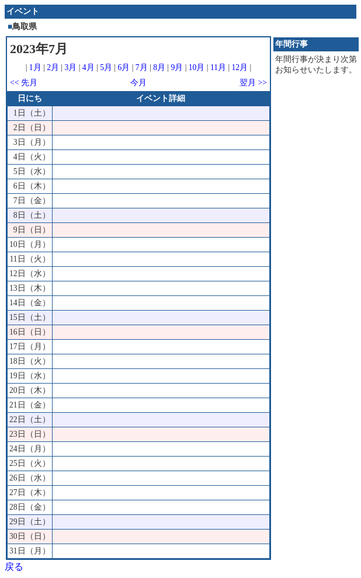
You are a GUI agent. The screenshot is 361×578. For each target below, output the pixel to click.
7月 (142, 67)
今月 (138, 82)
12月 (240, 67)
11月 (218, 67)
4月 (88, 67)
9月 (177, 67)
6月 (123, 67)
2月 (53, 67)
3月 (71, 67)
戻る (14, 567)
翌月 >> (253, 82)
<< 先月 (23, 82)
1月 (35, 67)
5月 (106, 67)
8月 (159, 67)
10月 (197, 67)
